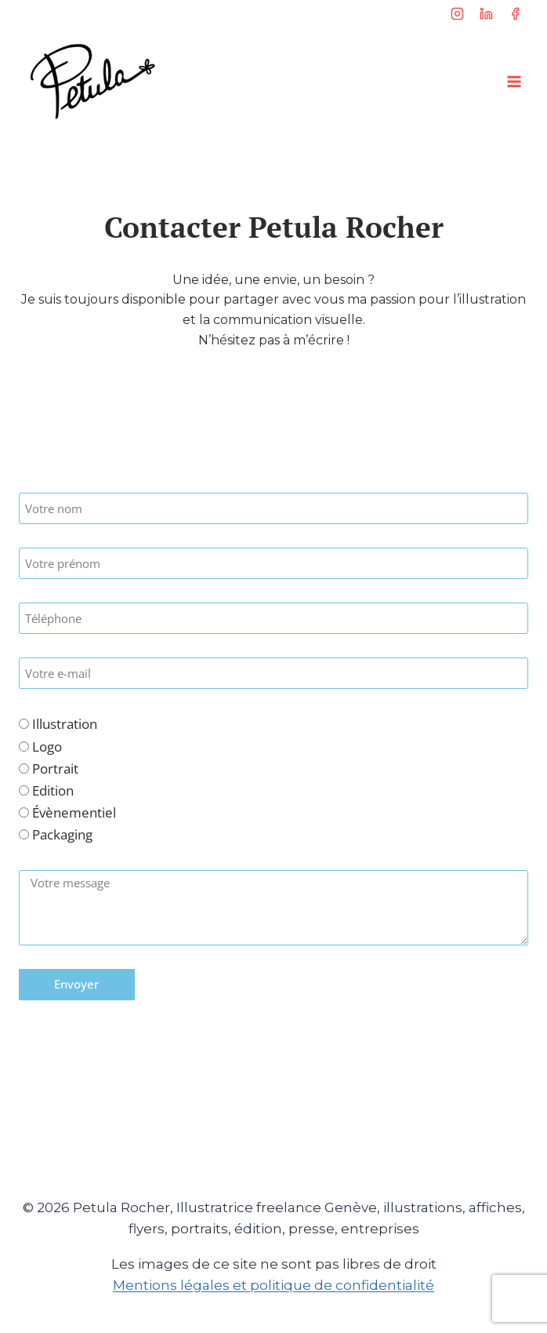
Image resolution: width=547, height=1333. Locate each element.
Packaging (62, 834)
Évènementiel (74, 812)
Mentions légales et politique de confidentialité (273, 1285)
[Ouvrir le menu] (513, 81)
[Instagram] (457, 13)
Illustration (64, 724)
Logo (47, 747)
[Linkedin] (486, 13)
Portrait (55, 768)
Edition (53, 790)
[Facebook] (515, 13)
